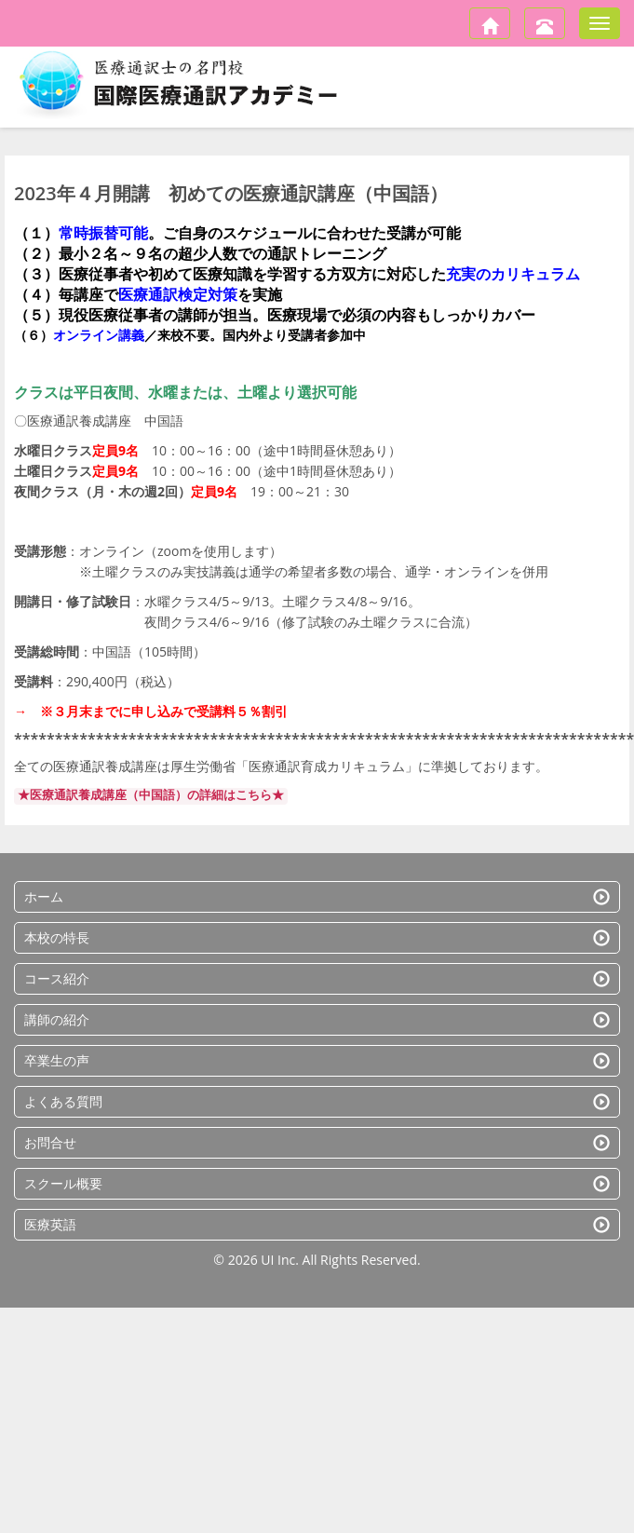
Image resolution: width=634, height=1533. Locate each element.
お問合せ (317, 1142)
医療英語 (317, 1224)
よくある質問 (317, 1101)
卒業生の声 (317, 1060)
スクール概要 (317, 1183)
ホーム (317, 896)
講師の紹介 (317, 1019)
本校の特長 (317, 937)
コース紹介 (317, 978)
